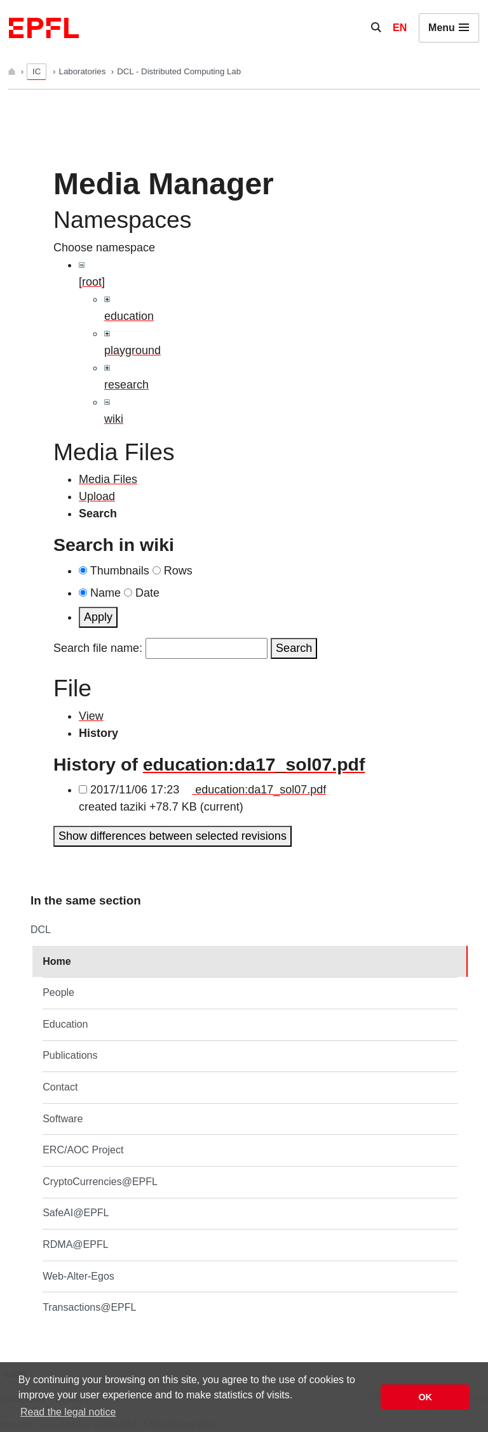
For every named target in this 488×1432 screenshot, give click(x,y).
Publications (70, 1055)
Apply (98, 617)
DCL (40, 929)
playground (132, 350)
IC (36, 71)
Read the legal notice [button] (68, 1412)
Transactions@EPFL (89, 1307)
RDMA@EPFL (75, 1244)
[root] (92, 281)
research (126, 384)
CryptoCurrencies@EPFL (100, 1181)
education (129, 316)
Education (65, 1024)
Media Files (108, 479)
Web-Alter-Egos (78, 1276)
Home (57, 961)
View (91, 716)
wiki (113, 419)
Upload (97, 496)
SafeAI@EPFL (76, 1212)
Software (63, 1118)
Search (294, 648)
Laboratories (83, 71)
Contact (60, 1087)
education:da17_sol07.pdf (254, 764)
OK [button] (425, 1397)
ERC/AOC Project (83, 1149)
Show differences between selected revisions (172, 836)
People (58, 992)
